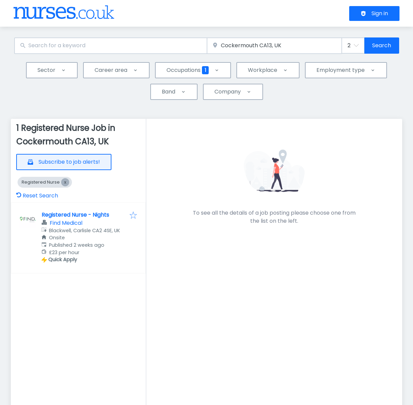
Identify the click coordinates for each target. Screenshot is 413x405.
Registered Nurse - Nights (75, 215)
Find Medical (66, 223)
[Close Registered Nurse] (65, 182)
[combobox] (110, 45)
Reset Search (37, 195)
